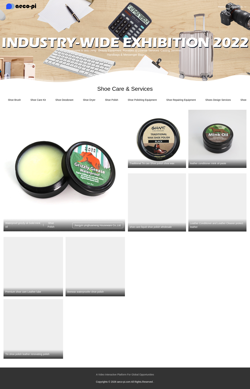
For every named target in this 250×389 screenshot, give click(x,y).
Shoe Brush (14, 99)
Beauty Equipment (109, 50)
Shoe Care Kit (38, 99)
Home (222, 6)
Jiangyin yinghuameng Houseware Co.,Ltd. (97, 225)
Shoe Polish (111, 99)
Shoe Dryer (89, 99)
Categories (236, 6)
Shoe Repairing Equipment (181, 99)
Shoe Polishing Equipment (142, 99)
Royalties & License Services (141, 50)
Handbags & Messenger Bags (125, 54)
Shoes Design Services (218, 99)
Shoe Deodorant (64, 99)
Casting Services (171, 50)
